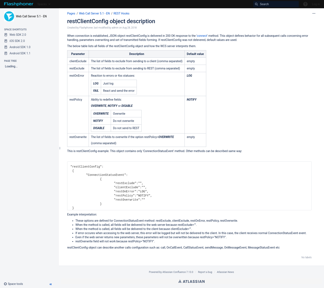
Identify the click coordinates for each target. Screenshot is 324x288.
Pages (71, 13)
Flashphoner (86, 27)
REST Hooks (122, 13)
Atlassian (191, 281)
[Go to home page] (18, 4)
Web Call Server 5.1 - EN (31, 16)
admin (115, 27)
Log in (316, 4)
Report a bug (205, 272)
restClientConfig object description (111, 21)
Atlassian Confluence (174, 272)
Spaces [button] (42, 4)
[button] (15, 284)
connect (202, 35)
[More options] (314, 13)
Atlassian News (225, 272)
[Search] (276, 4)
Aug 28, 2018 (129, 27)
